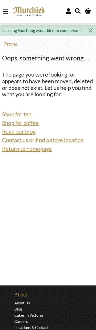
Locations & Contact (31, 327)
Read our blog (19, 131)
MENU (6, 11)
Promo (11, 44)
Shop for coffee (20, 123)
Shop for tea (16, 114)
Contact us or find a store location (43, 140)
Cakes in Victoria (28, 315)
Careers (21, 321)
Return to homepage (27, 148)
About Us (22, 303)
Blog (18, 309)
